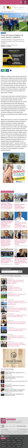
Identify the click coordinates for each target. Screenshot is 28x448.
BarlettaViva (8, 2)
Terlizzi (9, 446)
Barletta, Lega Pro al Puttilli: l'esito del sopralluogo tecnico (17, 294)
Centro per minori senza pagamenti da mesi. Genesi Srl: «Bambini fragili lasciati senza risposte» (17, 309)
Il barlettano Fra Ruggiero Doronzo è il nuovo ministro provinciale (17, 315)
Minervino (14, 442)
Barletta (3, 438)
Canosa (3, 440)
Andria (8, 438)
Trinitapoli (19, 446)
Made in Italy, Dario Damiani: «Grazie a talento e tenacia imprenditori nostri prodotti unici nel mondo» (6, 243)
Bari (12, 438)
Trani (14, 446)
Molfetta (3, 444)
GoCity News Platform (21, 426)
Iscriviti (20, 271)
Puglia (8, 444)
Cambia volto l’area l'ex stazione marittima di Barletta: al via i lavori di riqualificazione (17, 302)
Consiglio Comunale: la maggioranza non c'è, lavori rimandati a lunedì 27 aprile (15, 288)
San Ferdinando (18, 444)
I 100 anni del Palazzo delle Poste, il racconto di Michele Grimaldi (17, 329)
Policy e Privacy (12, 426)
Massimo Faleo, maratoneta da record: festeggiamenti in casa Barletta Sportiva (16, 282)
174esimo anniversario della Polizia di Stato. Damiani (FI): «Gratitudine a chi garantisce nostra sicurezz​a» (7, 225)
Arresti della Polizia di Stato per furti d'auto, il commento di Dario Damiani (21, 242)
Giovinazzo (19, 440)
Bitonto (21, 438)
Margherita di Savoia (6, 442)
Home (2, 11)
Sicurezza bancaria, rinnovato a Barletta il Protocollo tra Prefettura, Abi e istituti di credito (17, 344)
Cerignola (8, 440)
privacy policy (18, 275)
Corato (13, 440)
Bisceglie (16, 438)
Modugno (20, 442)
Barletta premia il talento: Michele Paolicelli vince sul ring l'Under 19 (16, 322)
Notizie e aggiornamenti (9, 11)
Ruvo (12, 444)
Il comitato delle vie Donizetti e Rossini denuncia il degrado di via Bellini (16, 337)
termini (11, 275)
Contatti (6, 426)
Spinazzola (3, 446)
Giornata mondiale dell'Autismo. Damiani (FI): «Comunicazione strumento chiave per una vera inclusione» (6, 205)
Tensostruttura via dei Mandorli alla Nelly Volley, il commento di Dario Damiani (7, 260)
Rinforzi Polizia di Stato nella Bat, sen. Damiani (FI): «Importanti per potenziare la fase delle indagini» (21, 261)
